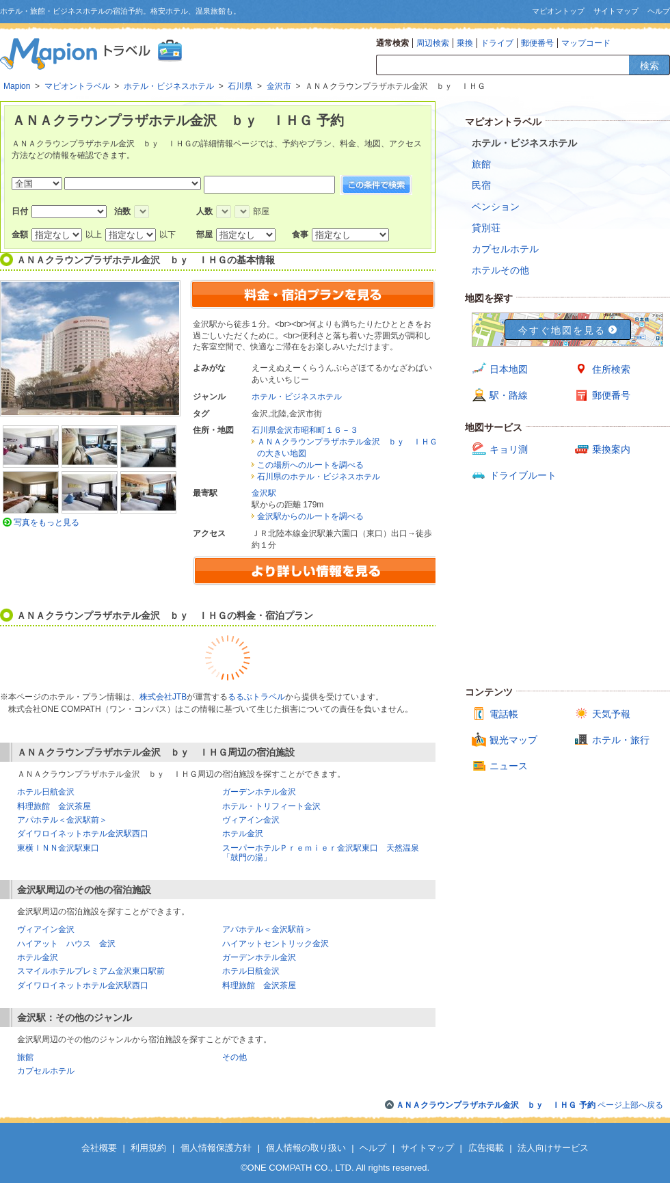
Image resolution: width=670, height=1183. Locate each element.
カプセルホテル (46, 1071)
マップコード (586, 43)
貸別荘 (486, 227)
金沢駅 (264, 493)
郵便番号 (537, 43)
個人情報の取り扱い (306, 1148)
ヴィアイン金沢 (251, 820)
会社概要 (99, 1148)
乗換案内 (611, 449)
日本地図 (509, 369)
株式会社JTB (163, 697)
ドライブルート (523, 475)
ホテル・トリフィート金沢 (271, 806)
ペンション (496, 206)
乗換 (465, 43)
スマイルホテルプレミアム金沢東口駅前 (91, 971)
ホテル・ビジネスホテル (297, 396)
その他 (234, 1057)
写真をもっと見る (46, 522)
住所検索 (611, 369)
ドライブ (497, 43)
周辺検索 (432, 43)
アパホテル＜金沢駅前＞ (62, 820)
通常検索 (392, 43)
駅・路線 (509, 395)
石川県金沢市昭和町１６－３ (305, 430)
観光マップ (513, 739)
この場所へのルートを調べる (310, 465)
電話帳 (504, 713)
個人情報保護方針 (216, 1148)
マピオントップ (558, 11)
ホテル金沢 (242, 833)
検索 (649, 65)
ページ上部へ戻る (529, 1105)
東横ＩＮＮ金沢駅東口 (58, 848)
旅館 (25, 1057)
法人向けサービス (553, 1148)
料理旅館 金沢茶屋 (54, 806)
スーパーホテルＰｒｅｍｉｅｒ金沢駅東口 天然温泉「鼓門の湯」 (320, 852)
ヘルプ (658, 11)
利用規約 (148, 1148)
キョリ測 (509, 449)
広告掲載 (486, 1148)
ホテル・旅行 (620, 739)
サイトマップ (616, 11)
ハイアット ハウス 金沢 (66, 943)
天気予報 (611, 713)
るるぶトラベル (256, 697)
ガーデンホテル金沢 (259, 792)
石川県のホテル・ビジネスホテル (318, 476)
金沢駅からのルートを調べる (310, 516)
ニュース (509, 765)
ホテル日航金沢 (46, 792)
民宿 (481, 185)
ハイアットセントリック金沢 (275, 943)
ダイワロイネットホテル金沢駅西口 (82, 833)
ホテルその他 (500, 270)
